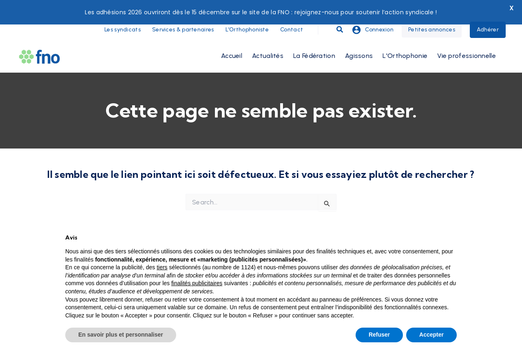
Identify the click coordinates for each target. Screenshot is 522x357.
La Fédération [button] (314, 38)
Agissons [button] (359, 38)
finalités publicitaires (196, 283)
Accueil (231, 38)
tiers (162, 267)
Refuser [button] (379, 334)
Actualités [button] (267, 38)
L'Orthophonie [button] (405, 38)
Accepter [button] (431, 334)
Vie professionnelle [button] (466, 38)
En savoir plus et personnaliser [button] (120, 334)
